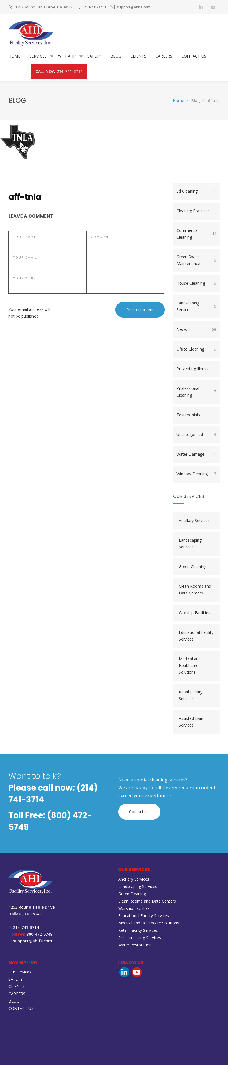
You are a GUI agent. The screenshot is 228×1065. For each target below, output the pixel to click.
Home (178, 100)
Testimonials (196, 414)
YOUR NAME (24, 236)
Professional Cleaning (196, 392)
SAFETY (94, 56)
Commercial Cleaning (196, 234)
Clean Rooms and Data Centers (195, 590)
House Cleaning (196, 283)
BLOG (115, 56)
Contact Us (139, 811)
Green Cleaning (192, 566)
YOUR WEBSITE (27, 278)
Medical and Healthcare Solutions (190, 665)
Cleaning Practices (196, 210)
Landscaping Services (196, 306)
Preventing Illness (196, 368)
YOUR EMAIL (25, 257)
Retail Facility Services (190, 695)
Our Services (19, 971)
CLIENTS (138, 56)
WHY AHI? (67, 56)
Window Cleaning (196, 474)
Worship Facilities (194, 612)
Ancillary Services (194, 520)
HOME (14, 56)
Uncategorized (196, 434)
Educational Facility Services (196, 636)
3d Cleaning (196, 191)
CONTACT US (193, 56)
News (196, 329)
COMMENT (101, 236)
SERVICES (38, 56)
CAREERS (163, 56)
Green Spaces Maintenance (196, 260)
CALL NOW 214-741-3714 (58, 71)
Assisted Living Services (192, 722)
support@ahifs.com (133, 7)
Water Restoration (135, 945)
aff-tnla (24, 197)
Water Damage (196, 454)
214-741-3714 (95, 7)
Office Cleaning (196, 349)
